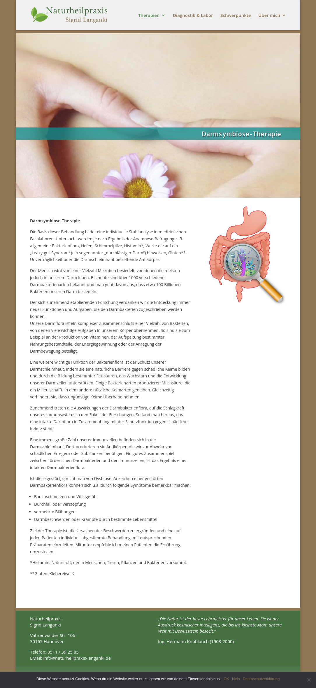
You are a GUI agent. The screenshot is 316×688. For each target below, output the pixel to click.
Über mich (269, 15)
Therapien (149, 15)
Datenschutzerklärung (261, 679)
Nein (236, 679)
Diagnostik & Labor (193, 15)
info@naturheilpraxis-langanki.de (77, 658)
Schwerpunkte (235, 15)
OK (226, 679)
